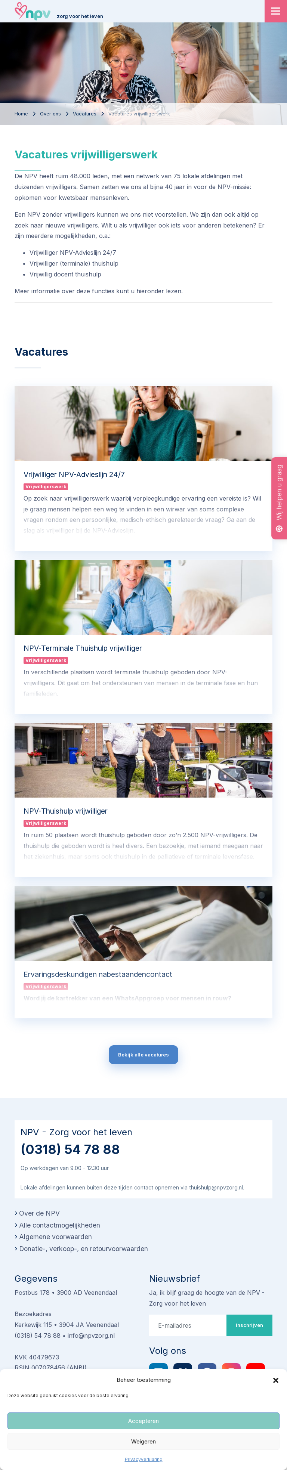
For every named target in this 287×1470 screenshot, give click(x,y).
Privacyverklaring (144, 1459)
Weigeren (143, 1441)
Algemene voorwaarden (55, 1237)
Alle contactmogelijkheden (59, 1225)
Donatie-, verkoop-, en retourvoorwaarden (83, 1249)
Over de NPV (39, 1213)
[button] (276, 1380)
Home (21, 114)
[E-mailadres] (188, 1325)
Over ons (50, 114)
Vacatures (84, 114)
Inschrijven (249, 1325)
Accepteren (143, 1420)
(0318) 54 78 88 (70, 1149)
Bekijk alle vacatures (143, 1055)
